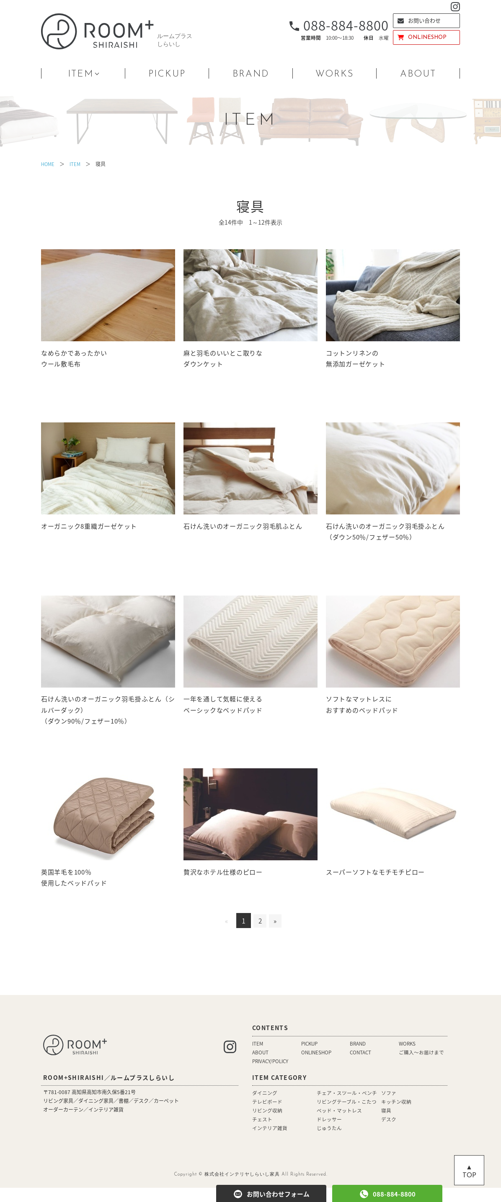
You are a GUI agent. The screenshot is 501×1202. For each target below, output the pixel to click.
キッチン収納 (396, 1116)
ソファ (388, 1107)
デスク (388, 1133)
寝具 (386, 1124)
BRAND (250, 74)
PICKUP (167, 74)
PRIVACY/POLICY (271, 1075)
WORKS (334, 74)
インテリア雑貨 (269, 1142)
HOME (48, 164)
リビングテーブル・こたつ (347, 1116)
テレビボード (267, 1116)
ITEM (80, 74)
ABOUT (418, 74)
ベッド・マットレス (339, 1124)
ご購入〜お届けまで (421, 1066)
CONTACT (361, 1066)
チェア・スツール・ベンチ (347, 1107)
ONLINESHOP (422, 37)
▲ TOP (469, 1171)
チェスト (262, 1133)
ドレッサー (329, 1133)
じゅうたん (329, 1142)
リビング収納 (267, 1124)
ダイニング (264, 1107)
